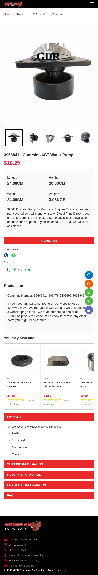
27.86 (11, 395)
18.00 (84, 395)
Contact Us (49, 240)
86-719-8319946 (15, 544)
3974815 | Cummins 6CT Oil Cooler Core (57, 384)
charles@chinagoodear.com (21, 539)
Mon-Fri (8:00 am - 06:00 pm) (21, 560)
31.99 (47, 395)
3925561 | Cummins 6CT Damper (20, 384)
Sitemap (62, 570)
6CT (9, 378)
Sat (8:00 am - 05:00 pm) (19, 566)
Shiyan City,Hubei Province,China (23, 555)
